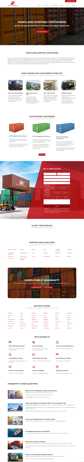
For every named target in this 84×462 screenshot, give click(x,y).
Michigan (22, 319)
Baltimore (34, 249)
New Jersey (46, 321)
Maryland (69, 317)
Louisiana (45, 317)
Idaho (45, 315)
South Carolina (23, 326)
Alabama (10, 313)
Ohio (33, 323)
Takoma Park (11, 258)
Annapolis (22, 249)
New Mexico (57, 321)
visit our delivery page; (48, 458)
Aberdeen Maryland (12, 249)
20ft (48, 197)
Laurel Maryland (47, 256)
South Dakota (34, 326)
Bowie (45, 249)
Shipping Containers (50, 187)
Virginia (21, 328)
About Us (68, 5)
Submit (56, 206)
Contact (73, 5)
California (46, 313)
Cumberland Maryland (10, 253)
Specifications (55, 5)
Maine (56, 317)
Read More (42, 154)
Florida (21, 315)
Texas (56, 326)
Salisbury (69, 256)
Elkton (33, 253)
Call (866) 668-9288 (71, 1)
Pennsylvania (70, 323)
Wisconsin (57, 328)
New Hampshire (35, 321)
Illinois (56, 315)
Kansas (21, 317)
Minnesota (34, 319)
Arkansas (34, 313)
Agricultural (65, 192)
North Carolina (11, 323)
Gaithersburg (58, 253)
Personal (48, 192)
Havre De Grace (23, 256)
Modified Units (63, 187)
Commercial (57, 192)
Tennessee (46, 326)
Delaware (10, 315)
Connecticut (69, 313)
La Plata (33, 256)
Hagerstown (10, 256)
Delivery (61, 5)
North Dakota (23, 323)
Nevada (21, 321)
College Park (69, 249)
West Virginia (46, 328)
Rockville (57, 256)
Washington (34, 328)
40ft (57, 197)
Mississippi (46, 319)
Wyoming (69, 328)
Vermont (10, 328)
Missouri (57, 319)
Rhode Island (11, 326)
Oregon (56, 323)
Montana (69, 319)
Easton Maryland (23, 253)
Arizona (21, 313)
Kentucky (34, 317)
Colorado (57, 313)
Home (39, 5)
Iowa (9, 317)
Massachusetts (11, 319)
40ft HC (66, 197)
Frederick (46, 253)
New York (69, 321)
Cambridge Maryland (57, 250)
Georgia (33, 315)
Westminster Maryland (22, 259)
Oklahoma (46, 323)
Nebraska (10, 321)
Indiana (68, 315)
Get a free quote (42, 31)
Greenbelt (69, 253)
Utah (68, 326)
